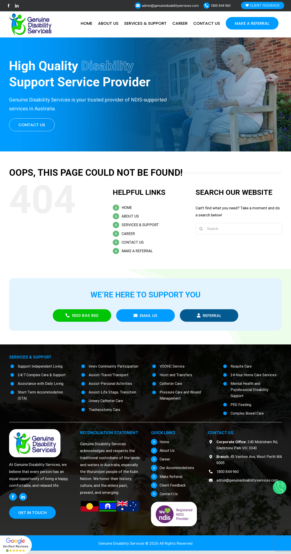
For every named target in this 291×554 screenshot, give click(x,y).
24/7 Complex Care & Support (42, 375)
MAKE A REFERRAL (137, 251)
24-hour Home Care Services (253, 375)
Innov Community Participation (113, 366)
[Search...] (239, 228)
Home (164, 442)
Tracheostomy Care (104, 410)
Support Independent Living (40, 366)
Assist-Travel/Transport (108, 375)
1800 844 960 (220, 6)
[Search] (201, 228)
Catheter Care (171, 383)
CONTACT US (133, 242)
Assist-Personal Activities (110, 383)
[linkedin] (23, 497)
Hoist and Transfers (176, 375)
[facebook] (13, 497)
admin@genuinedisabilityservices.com (170, 6)
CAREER (128, 234)
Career (165, 459)
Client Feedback (263, 5)
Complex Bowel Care (247, 413)
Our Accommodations (177, 468)
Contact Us (169, 494)
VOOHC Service (172, 366)
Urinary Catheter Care (106, 401)
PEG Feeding (241, 405)
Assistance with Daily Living (40, 383)
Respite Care (241, 366)
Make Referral (171, 477)
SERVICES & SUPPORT (140, 225)
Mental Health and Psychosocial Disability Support (249, 389)
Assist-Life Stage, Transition (112, 392)
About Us (167, 450)
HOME (127, 207)
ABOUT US (130, 216)
